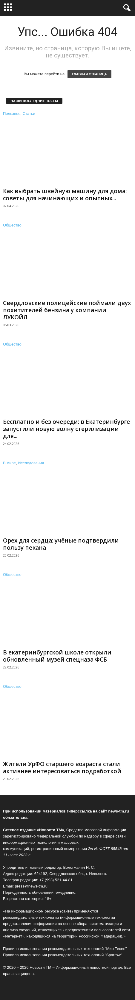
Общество (12, 225)
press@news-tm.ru (31, 886)
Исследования (31, 463)
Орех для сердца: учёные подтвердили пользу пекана (61, 544)
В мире (9, 463)
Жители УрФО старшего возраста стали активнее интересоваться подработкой (62, 767)
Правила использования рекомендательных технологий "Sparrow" (62, 955)
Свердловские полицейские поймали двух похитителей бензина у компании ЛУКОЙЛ (67, 310)
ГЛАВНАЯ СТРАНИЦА (89, 74)
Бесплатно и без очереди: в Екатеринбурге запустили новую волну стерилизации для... (66, 429)
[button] (125, 8)
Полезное (11, 113)
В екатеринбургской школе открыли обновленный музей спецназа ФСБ (57, 656)
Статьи (29, 113)
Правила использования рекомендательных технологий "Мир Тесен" (65, 948)
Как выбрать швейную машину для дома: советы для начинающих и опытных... (65, 194)
